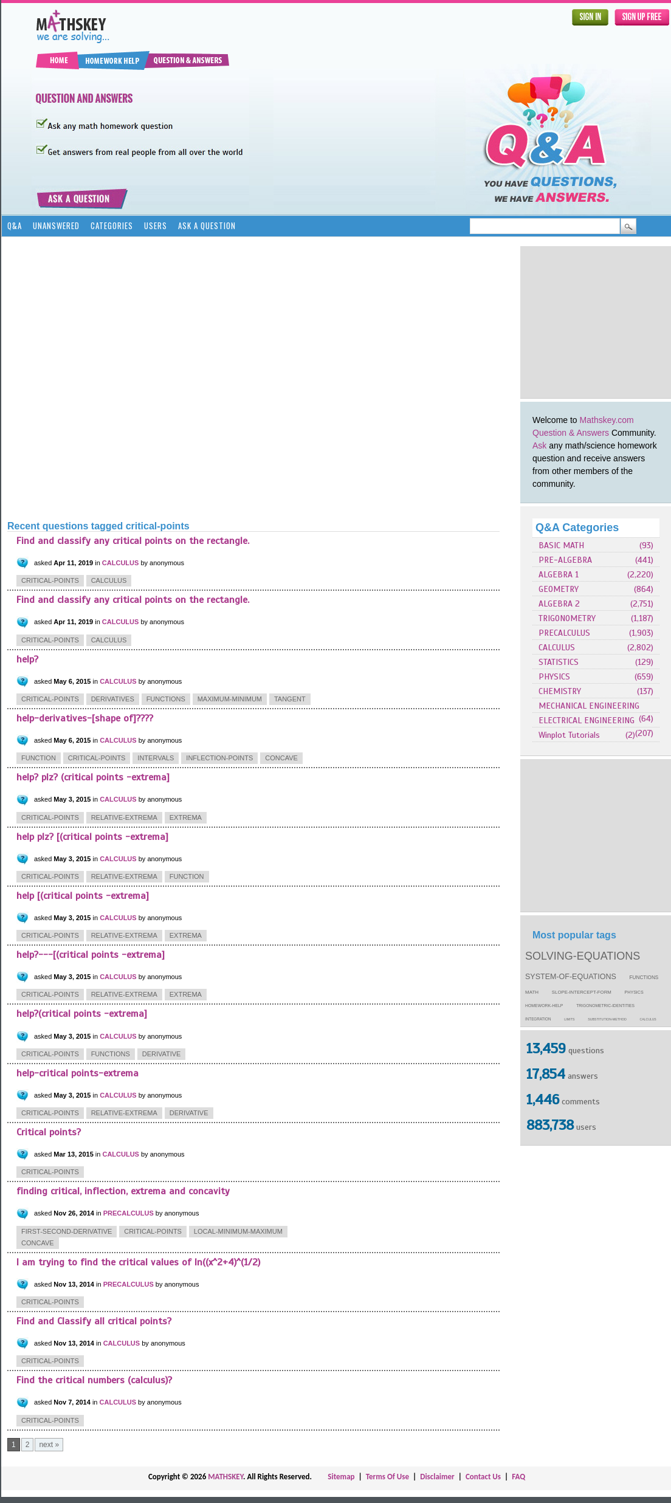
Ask (539, 445)
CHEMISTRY (560, 691)
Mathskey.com (607, 420)
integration (538, 1019)
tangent (290, 699)
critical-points (50, 580)
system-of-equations (570, 976)
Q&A (14, 225)
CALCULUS (557, 647)
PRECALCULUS (564, 633)
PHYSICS (554, 677)
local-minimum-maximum (238, 1231)
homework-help (544, 1005)
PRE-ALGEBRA (565, 560)
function (38, 758)
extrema (186, 817)
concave (281, 758)
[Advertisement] (134, 377)
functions (644, 977)
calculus (648, 1019)
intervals (155, 758)
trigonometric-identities (605, 1005)
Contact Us (483, 1476)
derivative (161, 1054)
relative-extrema (124, 817)
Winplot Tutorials (569, 735)
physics (634, 992)
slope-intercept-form (581, 992)
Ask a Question (207, 225)
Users (155, 225)
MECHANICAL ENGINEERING (589, 706)
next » (49, 1444)
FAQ (518, 1476)
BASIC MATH (561, 545)
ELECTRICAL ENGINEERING (587, 720)
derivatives (112, 699)
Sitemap (341, 1476)
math (532, 992)
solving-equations (582, 956)
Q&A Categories (577, 527)
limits (569, 1019)
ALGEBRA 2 (559, 604)
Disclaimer (437, 1476)
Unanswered (56, 225)
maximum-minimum (230, 699)
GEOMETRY (559, 589)
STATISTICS (559, 662)
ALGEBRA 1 (559, 574)
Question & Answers (570, 433)
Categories (112, 225)
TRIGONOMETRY (567, 618)
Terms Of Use (387, 1476)
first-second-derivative (66, 1231)
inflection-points (219, 758)
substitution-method (607, 1019)
